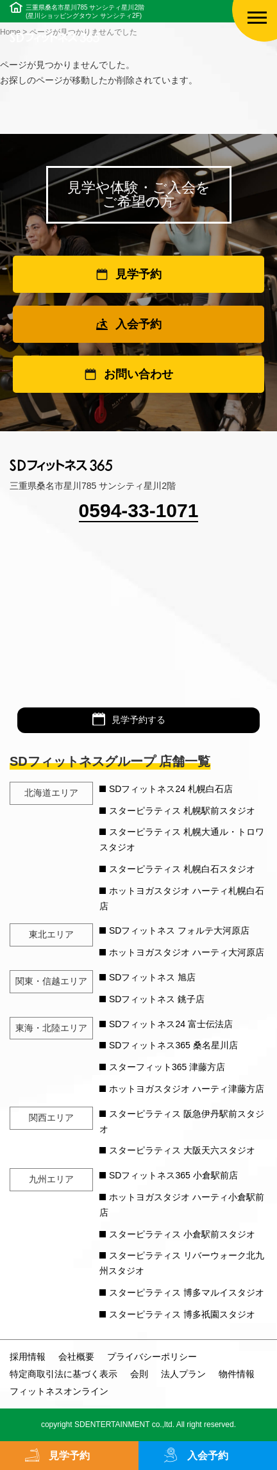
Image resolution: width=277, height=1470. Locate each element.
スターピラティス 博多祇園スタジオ (182, 1314)
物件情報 (237, 1374)
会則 (139, 1374)
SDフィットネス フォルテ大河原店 (179, 930)
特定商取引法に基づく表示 (63, 1374)
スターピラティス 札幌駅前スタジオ (182, 810)
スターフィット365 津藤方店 (167, 1067)
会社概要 (76, 1356)
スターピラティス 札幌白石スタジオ (182, 869)
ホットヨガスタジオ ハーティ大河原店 (186, 952)
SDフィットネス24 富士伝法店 (171, 1024)
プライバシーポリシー (152, 1356)
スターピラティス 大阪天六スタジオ (182, 1150)
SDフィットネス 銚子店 (157, 999)
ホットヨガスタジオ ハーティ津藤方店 (186, 1089)
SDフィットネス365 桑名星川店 (173, 1045)
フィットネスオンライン (59, 1391)
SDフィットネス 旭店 (152, 977)
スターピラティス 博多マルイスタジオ (186, 1292)
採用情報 (28, 1356)
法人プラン (183, 1374)
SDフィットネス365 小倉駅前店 (173, 1175)
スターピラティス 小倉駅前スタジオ (182, 1234)
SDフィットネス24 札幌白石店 (171, 789)
